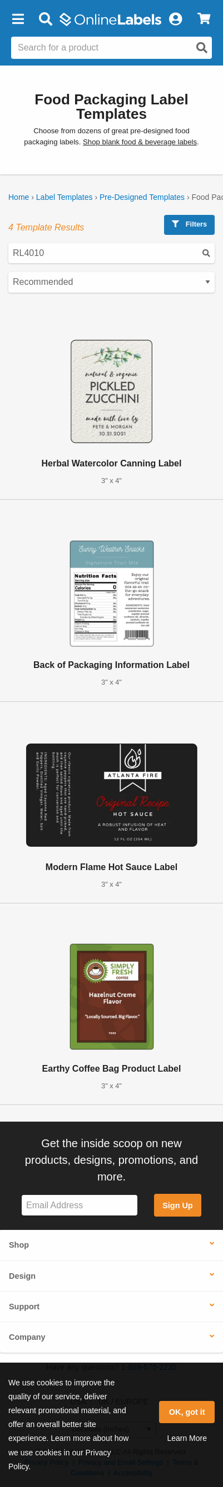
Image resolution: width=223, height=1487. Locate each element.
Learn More (187, 1438)
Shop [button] (19, 1244)
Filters (189, 224)
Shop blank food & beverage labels (140, 142)
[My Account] (175, 19)
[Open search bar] (45, 19)
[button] (17, 19)
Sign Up (177, 1205)
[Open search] (202, 48)
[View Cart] (204, 19)
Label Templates (64, 197)
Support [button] (24, 1306)
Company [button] (27, 1337)
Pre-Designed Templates (142, 197)
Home (18, 197)
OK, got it (187, 1412)
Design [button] (22, 1276)
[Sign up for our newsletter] (79, 1205)
